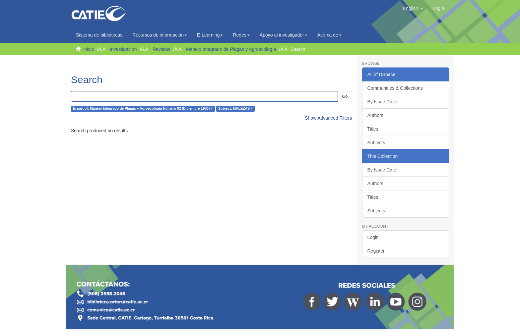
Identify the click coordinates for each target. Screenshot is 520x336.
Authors (375, 115)
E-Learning (210, 35)
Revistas (161, 49)
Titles (372, 129)
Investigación (123, 49)
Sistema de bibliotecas (99, 35)
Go (345, 96)
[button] (413, 8)
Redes (241, 35)
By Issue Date (381, 101)
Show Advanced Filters (328, 118)
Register (376, 251)
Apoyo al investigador (283, 35)
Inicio (88, 49)
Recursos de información (159, 35)
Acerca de (329, 35)
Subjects (376, 142)
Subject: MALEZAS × (235, 109)
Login (373, 237)
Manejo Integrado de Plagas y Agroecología (231, 49)
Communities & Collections (395, 88)
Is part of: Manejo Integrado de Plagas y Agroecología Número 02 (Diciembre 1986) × (143, 109)
